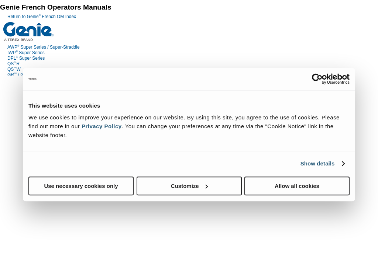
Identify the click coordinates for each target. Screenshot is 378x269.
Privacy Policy (102, 126)
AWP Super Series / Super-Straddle (43, 47)
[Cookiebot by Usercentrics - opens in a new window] (317, 78)
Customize (189, 186)
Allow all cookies (297, 186)
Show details (317, 163)
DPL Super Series (26, 58)
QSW (14, 69)
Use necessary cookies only (81, 186)
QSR (13, 63)
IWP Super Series (26, 52)
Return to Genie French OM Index (41, 16)
